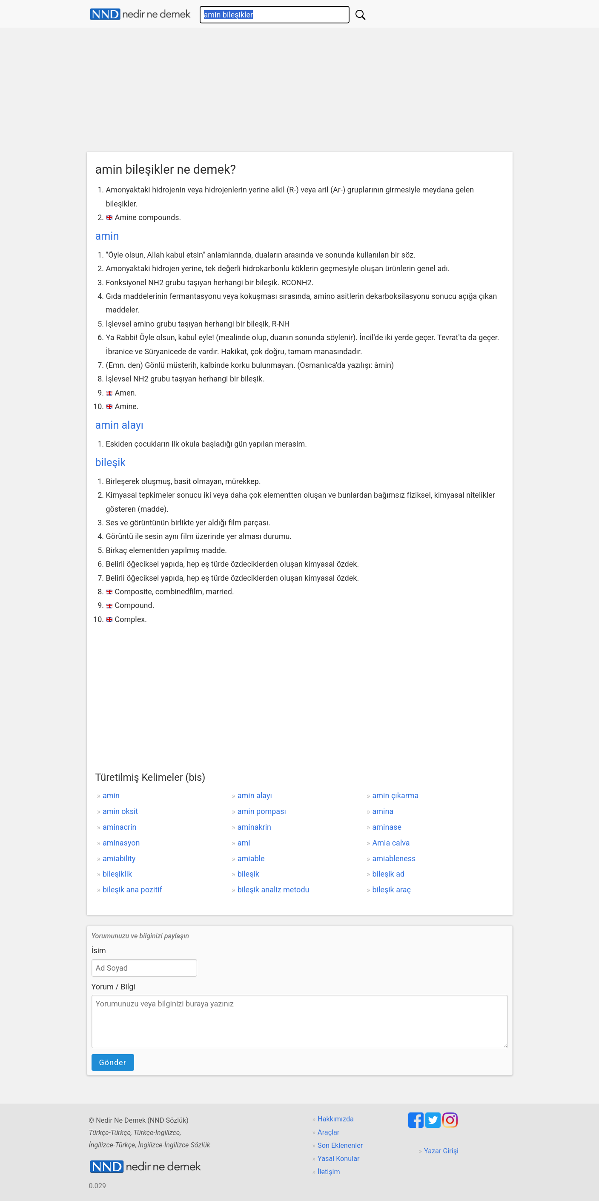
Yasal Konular (338, 1159)
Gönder (112, 1062)
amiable (251, 858)
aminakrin (254, 827)
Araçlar (328, 1132)
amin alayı (119, 425)
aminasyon (121, 842)
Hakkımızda (336, 1119)
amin (107, 236)
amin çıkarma (396, 795)
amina (383, 811)
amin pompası (262, 811)
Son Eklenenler (340, 1145)
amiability (119, 858)
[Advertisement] (299, 92)
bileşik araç (392, 889)
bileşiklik (117, 873)
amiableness (394, 858)
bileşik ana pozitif (132, 889)
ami (244, 842)
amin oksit (120, 811)
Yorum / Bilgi (113, 986)
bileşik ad (389, 873)
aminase (387, 827)
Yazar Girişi (441, 1151)
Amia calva (391, 842)
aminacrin (120, 827)
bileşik (110, 462)
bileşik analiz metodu (274, 889)
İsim (99, 950)
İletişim (329, 1172)
